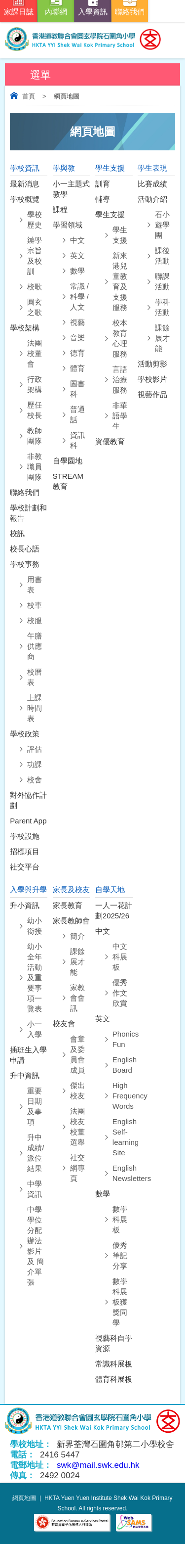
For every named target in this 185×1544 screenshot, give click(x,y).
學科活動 (162, 307)
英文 (77, 255)
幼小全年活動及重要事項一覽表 (34, 977)
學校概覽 (24, 199)
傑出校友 (77, 1090)
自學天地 (110, 889)
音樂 (77, 337)
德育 (77, 353)
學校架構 (24, 327)
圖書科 (77, 388)
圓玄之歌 (34, 307)
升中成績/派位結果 (35, 1153)
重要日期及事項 (34, 1106)
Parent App (28, 821)
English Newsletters (122, 1173)
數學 (77, 271)
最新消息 (24, 184)
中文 (77, 240)
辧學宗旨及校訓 (34, 255)
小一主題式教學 (71, 189)
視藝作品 (152, 394)
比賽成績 (152, 184)
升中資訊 (24, 1075)
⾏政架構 (34, 384)
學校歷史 (34, 219)
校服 (34, 620)
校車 (34, 605)
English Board (122, 1064)
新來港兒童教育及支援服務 (119, 281)
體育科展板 (113, 1379)
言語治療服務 (119, 379)
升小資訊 (24, 905)
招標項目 (24, 851)
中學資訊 (34, 1189)
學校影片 (152, 379)
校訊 (17, 533)
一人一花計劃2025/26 (113, 910)
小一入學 (34, 1029)
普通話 (77, 414)
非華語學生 (119, 415)
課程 (60, 209)
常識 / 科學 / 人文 (79, 296)
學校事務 (24, 564)
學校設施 (24, 836)
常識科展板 (113, 1364)
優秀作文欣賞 (119, 992)
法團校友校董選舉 (77, 1126)
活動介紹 (152, 199)
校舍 (34, 779)
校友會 (64, 1023)
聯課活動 (162, 281)
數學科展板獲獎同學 (119, 1302)
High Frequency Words (122, 1095)
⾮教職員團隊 (34, 466)
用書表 (34, 584)
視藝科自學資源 (113, 1343)
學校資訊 (24, 168)
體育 (77, 368)
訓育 (102, 184)
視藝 (77, 322)
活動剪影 (152, 364)
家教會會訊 (77, 997)
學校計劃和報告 (28, 512)
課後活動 (162, 255)
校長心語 (24, 549)
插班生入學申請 (28, 1054)
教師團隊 (34, 435)
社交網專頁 (77, 1167)
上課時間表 (34, 708)
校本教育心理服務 (119, 338)
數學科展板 (119, 1219)
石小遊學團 (162, 224)
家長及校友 (71, 889)
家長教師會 (71, 920)
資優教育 (110, 441)
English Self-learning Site (122, 1137)
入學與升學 (28, 889)
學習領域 (67, 225)
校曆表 (34, 677)
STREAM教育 (68, 481)
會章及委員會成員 (77, 1054)
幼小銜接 (34, 925)
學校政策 (24, 733)
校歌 (34, 286)
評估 (34, 749)
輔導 (102, 199)
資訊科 (77, 440)
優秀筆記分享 (119, 1255)
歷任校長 (34, 410)
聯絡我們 (24, 492)
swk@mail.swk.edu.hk (98, 1465)
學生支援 (110, 168)
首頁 (28, 96)
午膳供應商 (34, 646)
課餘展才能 (162, 338)
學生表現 (152, 168)
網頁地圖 (24, 1498)
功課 (34, 764)
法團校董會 (34, 353)
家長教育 (67, 905)
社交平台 (24, 867)
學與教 (64, 168)
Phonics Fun (122, 1039)
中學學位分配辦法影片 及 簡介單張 (35, 1245)
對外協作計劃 (28, 800)
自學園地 (67, 460)
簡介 (77, 936)
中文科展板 (119, 956)
